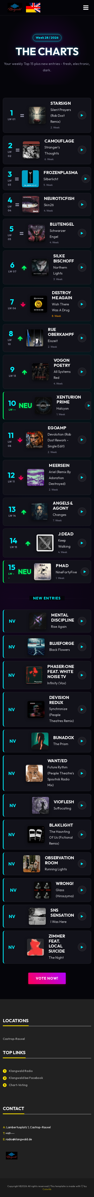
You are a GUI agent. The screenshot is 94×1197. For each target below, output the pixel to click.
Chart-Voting (15, 1085)
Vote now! (47, 978)
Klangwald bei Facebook (23, 1078)
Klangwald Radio (18, 1071)
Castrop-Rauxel (14, 1039)
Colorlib (47, 1189)
